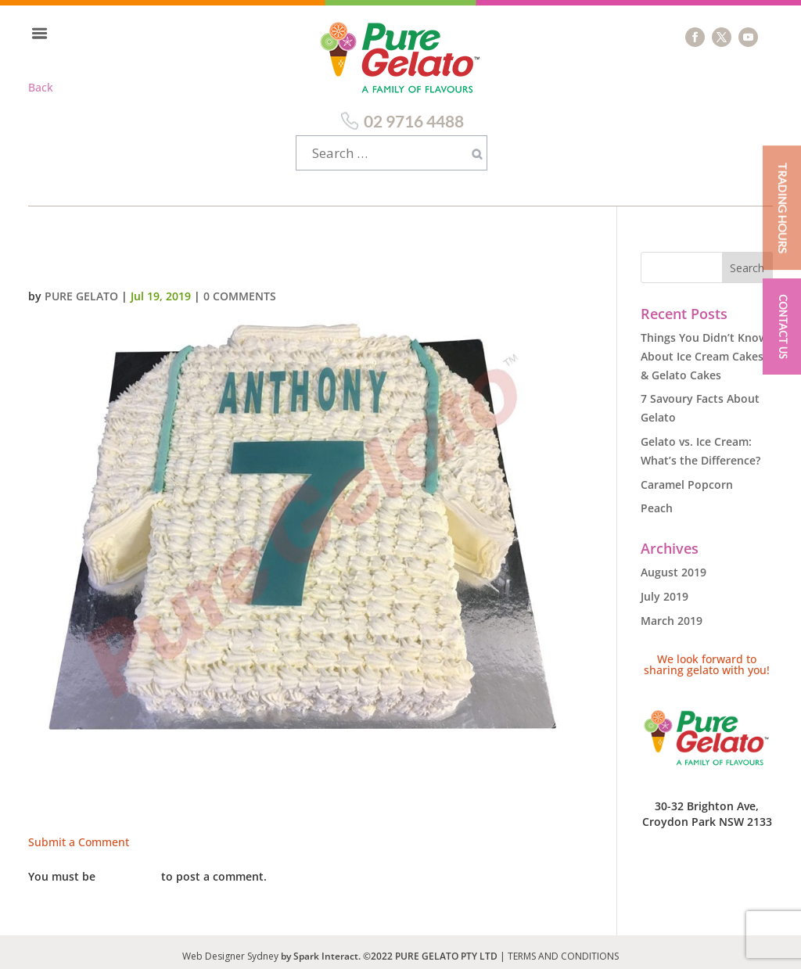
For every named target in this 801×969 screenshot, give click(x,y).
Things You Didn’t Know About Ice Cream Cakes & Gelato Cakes (704, 348)
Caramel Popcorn (687, 476)
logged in (128, 868)
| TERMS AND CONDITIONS (559, 948)
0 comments (239, 288)
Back (40, 87)
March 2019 (671, 612)
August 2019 (673, 564)
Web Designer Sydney (231, 948)
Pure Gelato (81, 288)
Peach (657, 500)
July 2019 (664, 588)
